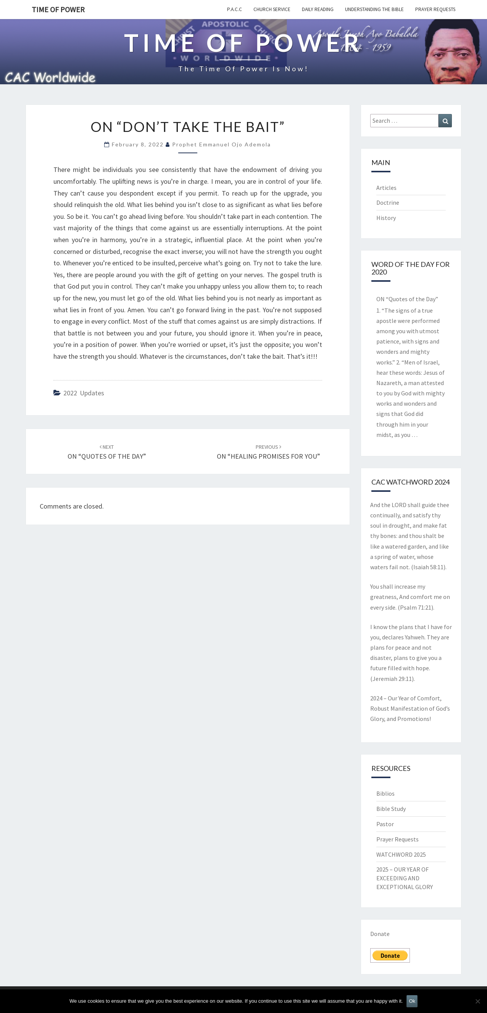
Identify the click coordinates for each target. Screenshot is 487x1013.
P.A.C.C (234, 9)
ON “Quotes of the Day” (407, 299)
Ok (412, 1001)
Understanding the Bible (374, 9)
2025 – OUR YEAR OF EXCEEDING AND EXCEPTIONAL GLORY (404, 878)
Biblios (385, 793)
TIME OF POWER (58, 9)
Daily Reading (318, 9)
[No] (477, 1001)
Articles (386, 187)
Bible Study (391, 808)
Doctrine (387, 202)
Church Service (271, 9)
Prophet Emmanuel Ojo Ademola (221, 144)
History (386, 218)
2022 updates (83, 393)
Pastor (385, 824)
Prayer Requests (435, 9)
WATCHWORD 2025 (401, 854)
